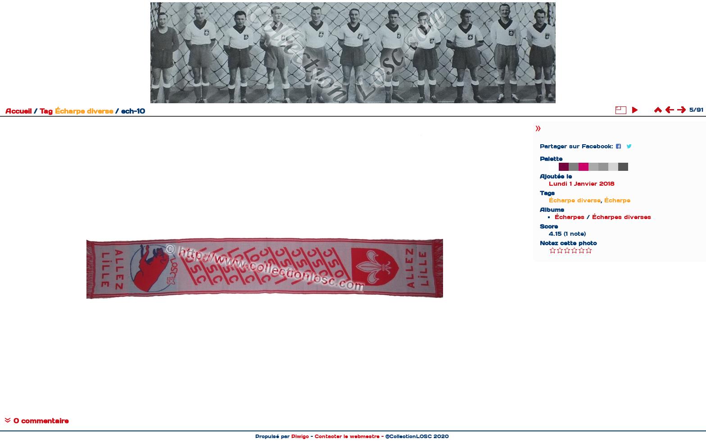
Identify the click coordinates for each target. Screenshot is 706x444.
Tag (46, 111)
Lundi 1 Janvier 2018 (582, 184)
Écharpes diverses (621, 217)
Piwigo (300, 436)
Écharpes (569, 217)
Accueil (18, 111)
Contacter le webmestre (347, 436)
